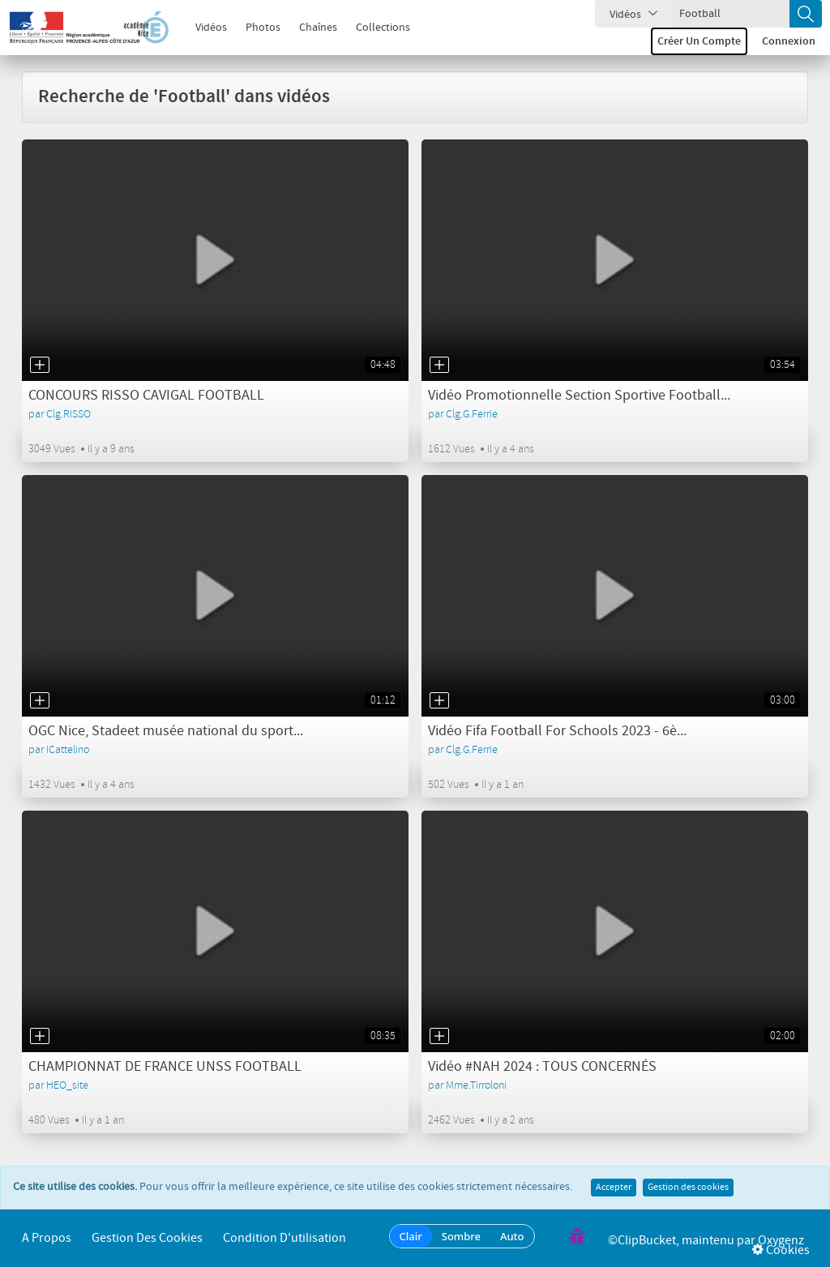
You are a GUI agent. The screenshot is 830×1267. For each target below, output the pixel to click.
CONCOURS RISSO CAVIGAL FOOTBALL (146, 395)
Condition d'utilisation (284, 1238)
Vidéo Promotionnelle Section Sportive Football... (579, 395)
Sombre (461, 1236)
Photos (254, 27)
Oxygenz (781, 1240)
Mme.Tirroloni (476, 1085)
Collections (374, 27)
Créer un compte (699, 41)
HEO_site (67, 1085)
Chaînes (309, 27)
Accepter (613, 1187)
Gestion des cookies (688, 1187)
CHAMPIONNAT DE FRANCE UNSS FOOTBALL (165, 1067)
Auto (512, 1236)
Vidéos (202, 27)
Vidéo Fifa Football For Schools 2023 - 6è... (557, 731)
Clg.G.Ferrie (472, 414)
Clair (411, 1236)
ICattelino (67, 749)
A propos (46, 1238)
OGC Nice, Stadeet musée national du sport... (165, 731)
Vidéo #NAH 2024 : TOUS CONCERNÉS (542, 1067)
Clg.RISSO (68, 414)
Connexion (788, 41)
